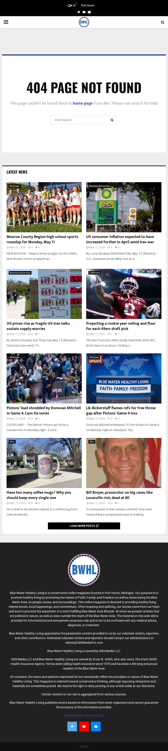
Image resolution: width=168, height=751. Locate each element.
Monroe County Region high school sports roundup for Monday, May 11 (42, 239)
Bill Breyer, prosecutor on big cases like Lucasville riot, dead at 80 (119, 495)
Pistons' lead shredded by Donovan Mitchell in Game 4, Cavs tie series (44, 410)
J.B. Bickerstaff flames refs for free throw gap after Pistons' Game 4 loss (121, 410)
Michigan (14, 186)
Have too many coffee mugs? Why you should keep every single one (39, 495)
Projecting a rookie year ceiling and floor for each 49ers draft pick (121, 326)
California (94, 272)
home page (83, 103)
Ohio (12, 442)
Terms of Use (94, 715)
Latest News (17, 172)
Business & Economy (99, 186)
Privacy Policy (74, 715)
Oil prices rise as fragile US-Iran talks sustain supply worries (38, 326)
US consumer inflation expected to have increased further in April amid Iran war (120, 239)
